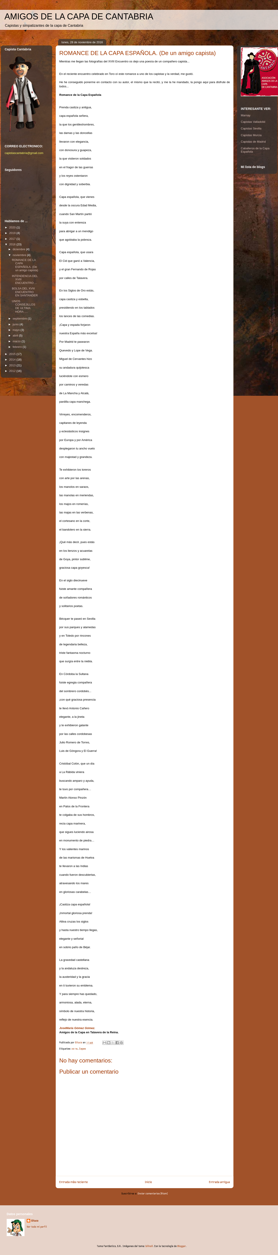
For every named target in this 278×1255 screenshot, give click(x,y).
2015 (12, 354)
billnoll (149, 1246)
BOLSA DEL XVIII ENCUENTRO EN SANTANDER (25, 292)
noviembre (20, 255)
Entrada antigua (219, 1182)
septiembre (20, 318)
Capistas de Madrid (253, 141)
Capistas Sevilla (251, 128)
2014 (12, 359)
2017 (12, 238)
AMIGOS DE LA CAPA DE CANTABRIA (78, 16)
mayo (16, 330)
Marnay (245, 115)
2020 (12, 227)
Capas (82, 1048)
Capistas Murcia (251, 135)
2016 (75, 1048)
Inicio (148, 1182)
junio (16, 324)
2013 (12, 365)
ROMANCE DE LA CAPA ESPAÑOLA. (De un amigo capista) (25, 265)
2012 (12, 371)
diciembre (19, 249)
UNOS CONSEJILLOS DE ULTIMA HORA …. (23, 306)
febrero (18, 347)
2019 (12, 233)
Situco (34, 1220)
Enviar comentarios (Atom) (153, 1193)
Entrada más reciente (73, 1182)
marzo (17, 341)
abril (16, 335)
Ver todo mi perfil (37, 1226)
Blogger (181, 1246)
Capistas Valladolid (253, 121)
